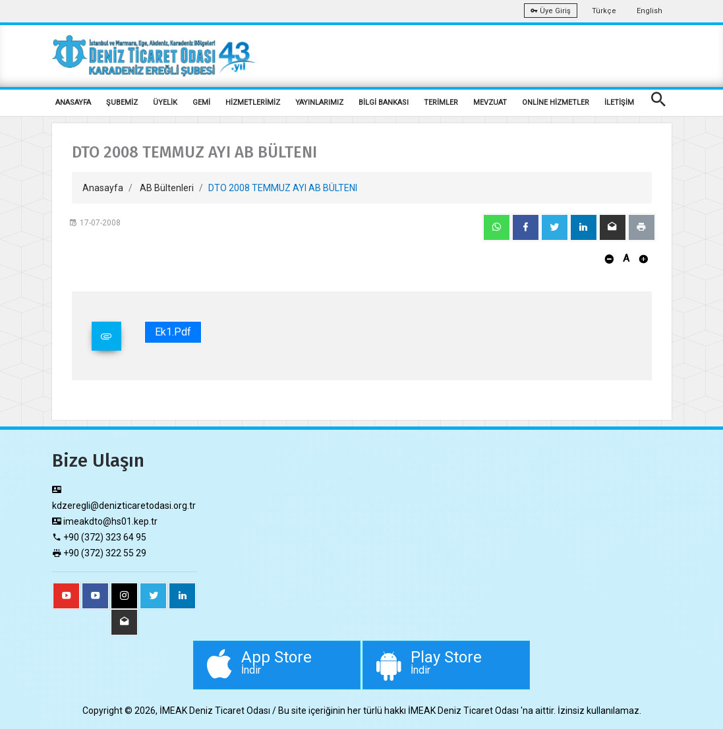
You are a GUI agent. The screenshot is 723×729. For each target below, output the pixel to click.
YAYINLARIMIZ (319, 102)
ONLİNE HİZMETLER (555, 102)
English (649, 11)
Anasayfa (102, 188)
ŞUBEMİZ (122, 102)
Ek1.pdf (173, 332)
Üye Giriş (551, 11)
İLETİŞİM (619, 102)
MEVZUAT (490, 102)
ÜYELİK (165, 102)
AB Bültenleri (167, 188)
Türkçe (604, 11)
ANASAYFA (73, 102)
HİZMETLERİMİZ (252, 102)
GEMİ (201, 102)
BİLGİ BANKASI (384, 102)
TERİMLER (441, 102)
